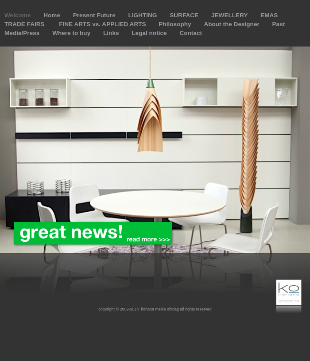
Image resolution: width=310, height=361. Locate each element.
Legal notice (150, 33)
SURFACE (185, 15)
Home (52, 15)
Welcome (18, 15)
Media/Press (22, 33)
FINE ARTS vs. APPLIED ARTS (103, 24)
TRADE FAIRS (26, 24)
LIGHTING (143, 15)
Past (278, 24)
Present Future (95, 15)
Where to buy (72, 33)
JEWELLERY (230, 15)
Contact (190, 33)
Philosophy (176, 24)
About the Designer (232, 24)
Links (111, 33)
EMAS (269, 15)
